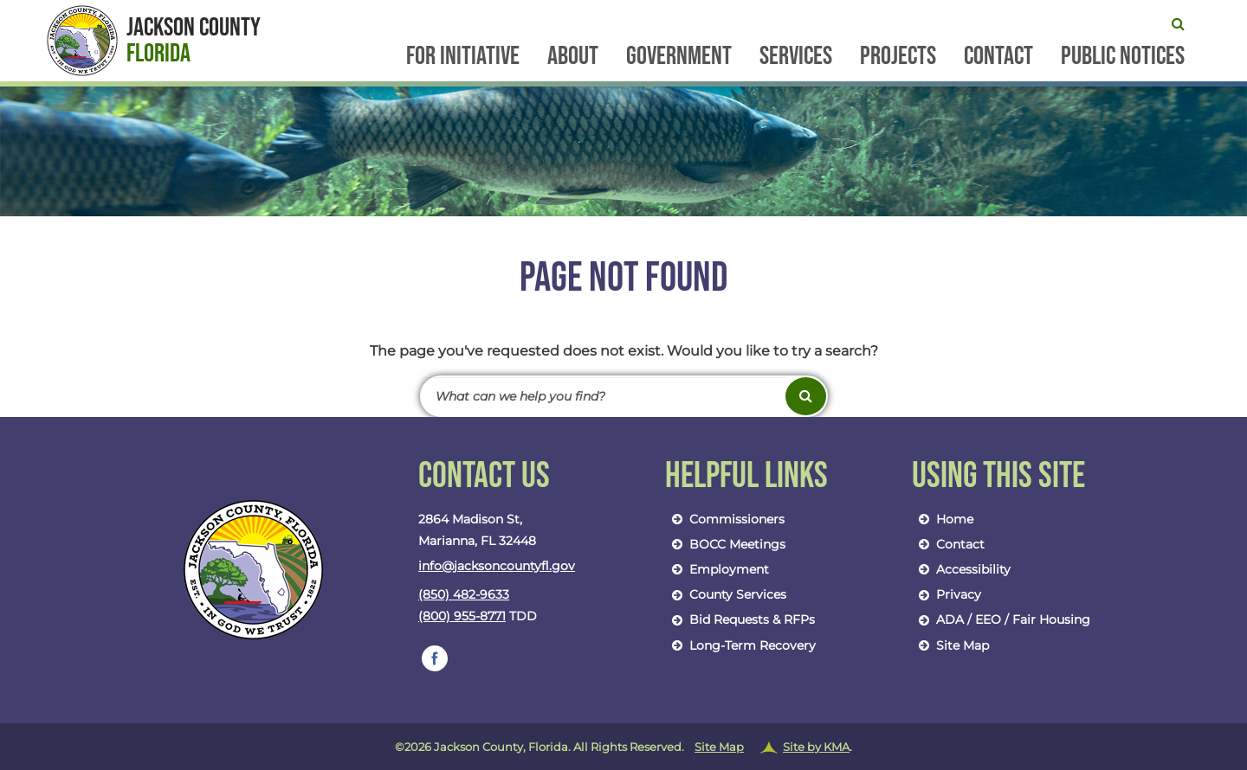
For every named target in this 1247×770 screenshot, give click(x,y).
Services (795, 58)
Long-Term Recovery (740, 645)
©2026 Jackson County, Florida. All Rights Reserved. (623, 747)
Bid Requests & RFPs (740, 619)
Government (679, 58)
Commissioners (725, 519)
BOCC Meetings (725, 544)
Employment (717, 569)
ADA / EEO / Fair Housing (1001, 619)
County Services (725, 594)
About (572, 58)
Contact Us (484, 477)
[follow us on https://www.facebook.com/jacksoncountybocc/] (435, 658)
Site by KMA (816, 747)
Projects (898, 58)
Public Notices (1123, 58)
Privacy (946, 594)
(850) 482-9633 (463, 594)
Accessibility (961, 569)
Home (942, 519)
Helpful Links (746, 477)
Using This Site (998, 477)
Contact (998, 58)
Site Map (950, 645)
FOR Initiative (463, 58)
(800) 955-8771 (462, 616)
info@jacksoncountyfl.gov (496, 566)
